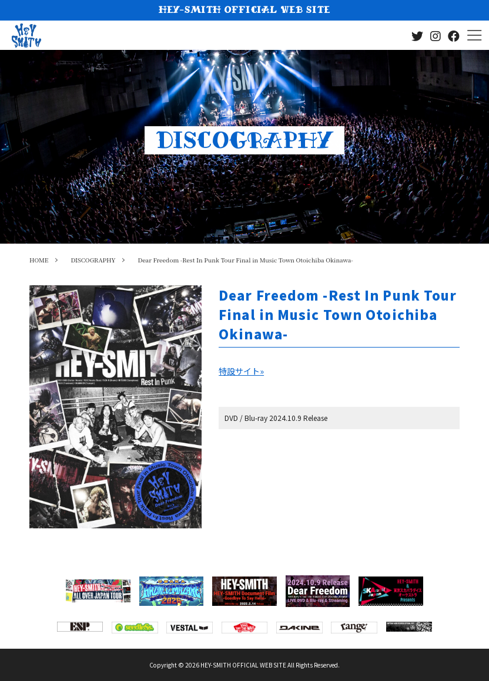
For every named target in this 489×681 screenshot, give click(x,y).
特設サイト (241, 371)
